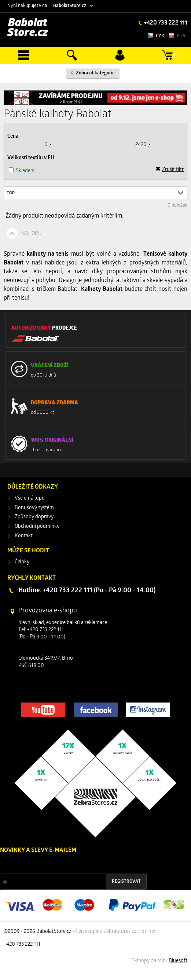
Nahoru (31, 234)
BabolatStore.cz (69, 5)
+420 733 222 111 (165, 23)
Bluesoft (178, 961)
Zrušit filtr (169, 170)
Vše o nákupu (30, 498)
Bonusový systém (34, 508)
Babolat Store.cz (27, 28)
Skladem (25, 171)
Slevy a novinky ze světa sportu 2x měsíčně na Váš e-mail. (62, 864)
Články (22, 562)
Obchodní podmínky (37, 526)
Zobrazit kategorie (95, 73)
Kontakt (24, 536)
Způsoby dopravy (34, 517)
